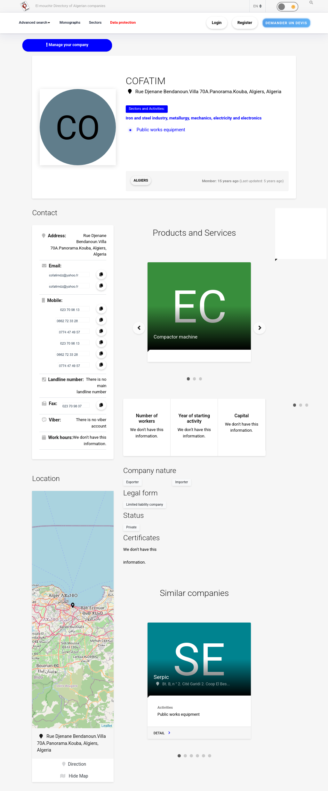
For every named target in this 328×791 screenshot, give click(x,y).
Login (216, 22)
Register (244, 22)
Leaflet (106, 724)
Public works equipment (161, 129)
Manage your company (67, 45)
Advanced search (33, 22)
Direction (74, 762)
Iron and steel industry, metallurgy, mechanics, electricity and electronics (194, 118)
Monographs (70, 22)
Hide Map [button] (74, 774)
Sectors (96, 22)
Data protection (124, 22)
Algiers (141, 180)
